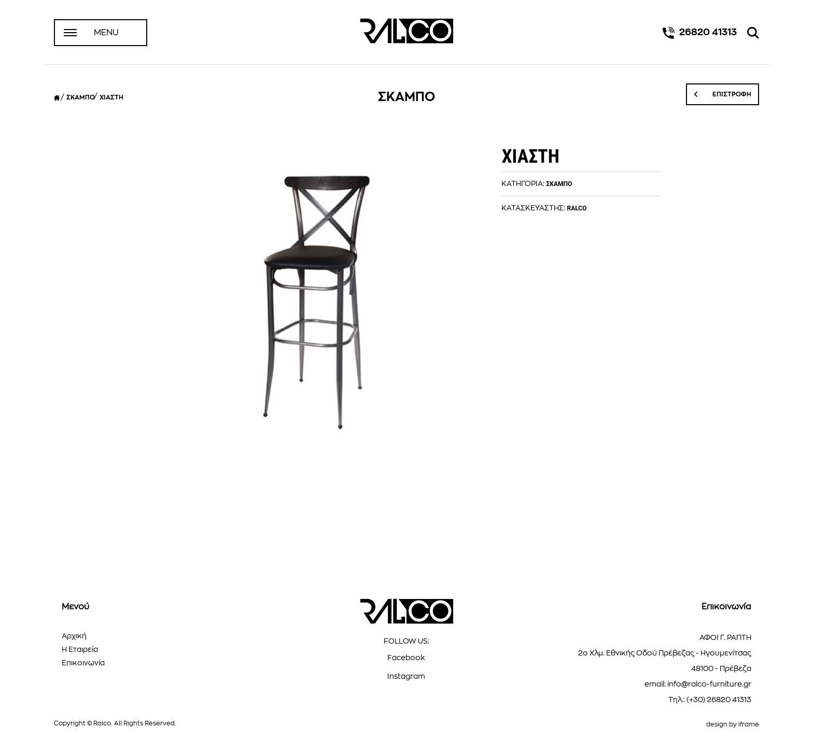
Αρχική (74, 635)
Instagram (406, 676)
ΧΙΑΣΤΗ (111, 97)
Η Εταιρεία (80, 649)
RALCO (576, 208)
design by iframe (732, 724)
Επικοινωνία (83, 662)
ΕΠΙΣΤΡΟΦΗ (722, 94)
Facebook (406, 657)
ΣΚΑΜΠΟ (80, 97)
